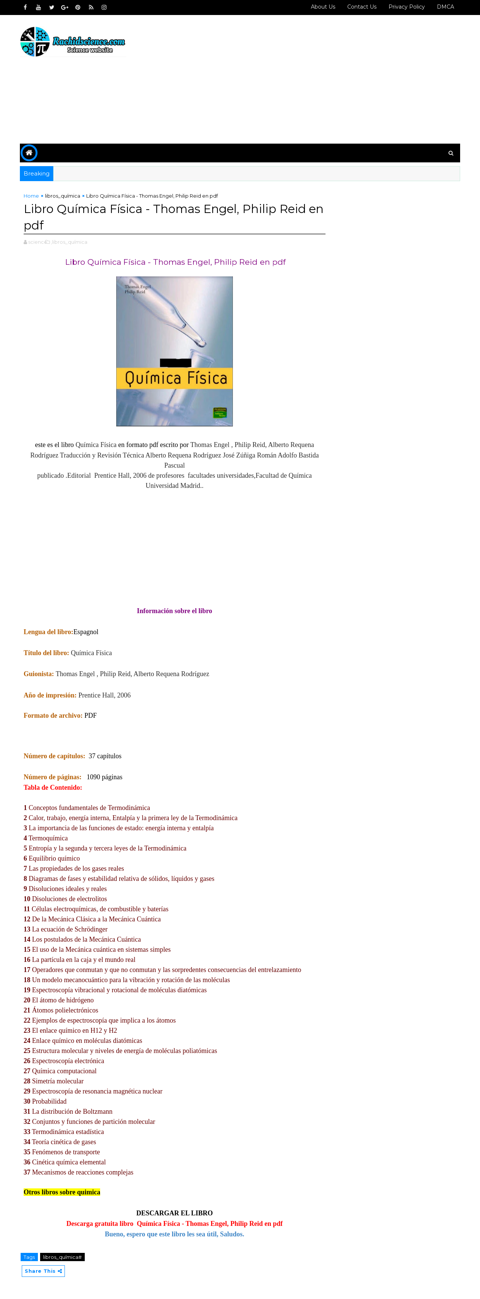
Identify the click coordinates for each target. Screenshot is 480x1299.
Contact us (361, 6)
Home (32, 196)
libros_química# (63, 1257)
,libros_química (70, 242)
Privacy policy (406, 6)
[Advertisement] (322, 79)
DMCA (444, 6)
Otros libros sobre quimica (62, 1192)
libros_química (63, 196)
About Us (322, 6)
